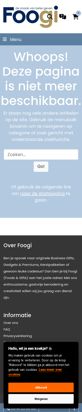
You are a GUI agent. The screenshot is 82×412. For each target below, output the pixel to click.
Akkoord (41, 387)
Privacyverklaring (17, 336)
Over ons (10, 322)
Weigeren (41, 399)
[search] (50, 17)
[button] (41, 167)
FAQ (6, 329)
